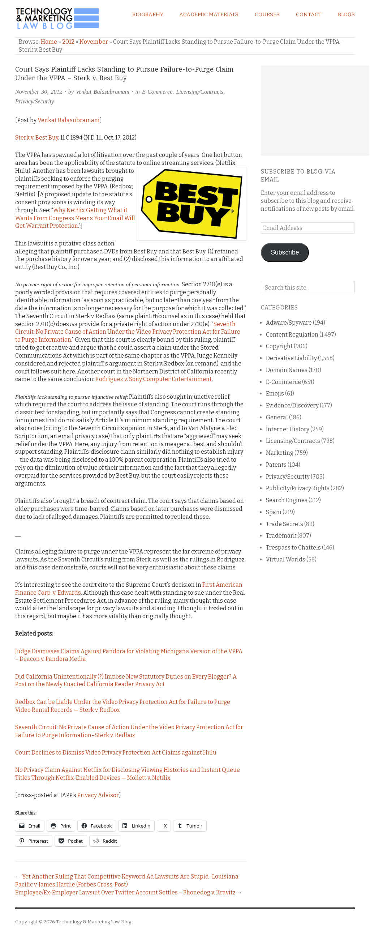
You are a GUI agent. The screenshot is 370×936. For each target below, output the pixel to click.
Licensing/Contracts (199, 92)
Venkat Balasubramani (102, 92)
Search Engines (286, 500)
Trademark (281, 535)
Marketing (279, 452)
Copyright (279, 346)
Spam (273, 512)
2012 (68, 41)
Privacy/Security (34, 101)
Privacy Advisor (98, 795)
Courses (267, 14)
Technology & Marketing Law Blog (93, 921)
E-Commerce (157, 92)
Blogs (346, 14)
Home (49, 41)
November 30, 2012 (39, 92)
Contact (309, 14)
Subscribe (285, 252)
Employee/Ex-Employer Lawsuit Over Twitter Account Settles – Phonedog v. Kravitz (125, 892)
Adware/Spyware (289, 322)
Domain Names (286, 370)
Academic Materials (208, 14)
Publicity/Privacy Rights (298, 488)
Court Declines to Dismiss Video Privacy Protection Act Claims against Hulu (115, 752)
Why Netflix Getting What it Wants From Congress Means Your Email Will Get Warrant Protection (75, 218)
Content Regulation (292, 334)
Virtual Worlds (285, 559)
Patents (276, 464)
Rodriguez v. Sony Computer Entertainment (153, 379)
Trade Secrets (284, 524)
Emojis (275, 393)
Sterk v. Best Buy (36, 137)
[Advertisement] (315, 110)
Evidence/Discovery (292, 405)
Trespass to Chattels (293, 547)
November (93, 41)
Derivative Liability (291, 358)
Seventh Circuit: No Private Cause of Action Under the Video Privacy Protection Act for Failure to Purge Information (127, 332)
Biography (147, 14)
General (277, 417)
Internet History (287, 429)
